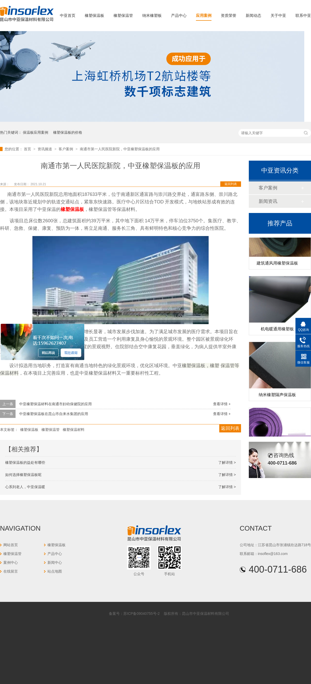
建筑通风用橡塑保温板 (277, 264)
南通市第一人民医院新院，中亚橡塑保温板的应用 (120, 149)
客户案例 (66, 149)
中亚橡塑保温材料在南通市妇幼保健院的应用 (55, 404)
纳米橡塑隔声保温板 (277, 396)
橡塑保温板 (94, 15)
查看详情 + (222, 404)
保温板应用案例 (35, 132)
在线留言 (10, 571)
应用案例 (203, 15)
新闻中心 (54, 562)
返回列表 (230, 184)
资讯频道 (45, 149)
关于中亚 (278, 15)
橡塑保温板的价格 (67, 132)
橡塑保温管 (123, 15)
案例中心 (10, 562)
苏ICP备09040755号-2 (141, 613)
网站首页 (10, 545)
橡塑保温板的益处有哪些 (25, 462)
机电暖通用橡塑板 (277, 330)
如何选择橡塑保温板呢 (23, 475)
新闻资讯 (268, 201)
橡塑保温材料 (73, 430)
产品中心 (179, 15)
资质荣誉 (228, 15)
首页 (28, 149)
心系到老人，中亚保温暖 (25, 487)
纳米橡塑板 (152, 15)
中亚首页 (67, 15)
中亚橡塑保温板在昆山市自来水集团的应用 (53, 414)
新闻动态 (253, 15)
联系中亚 (303, 15)
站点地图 (54, 571)
